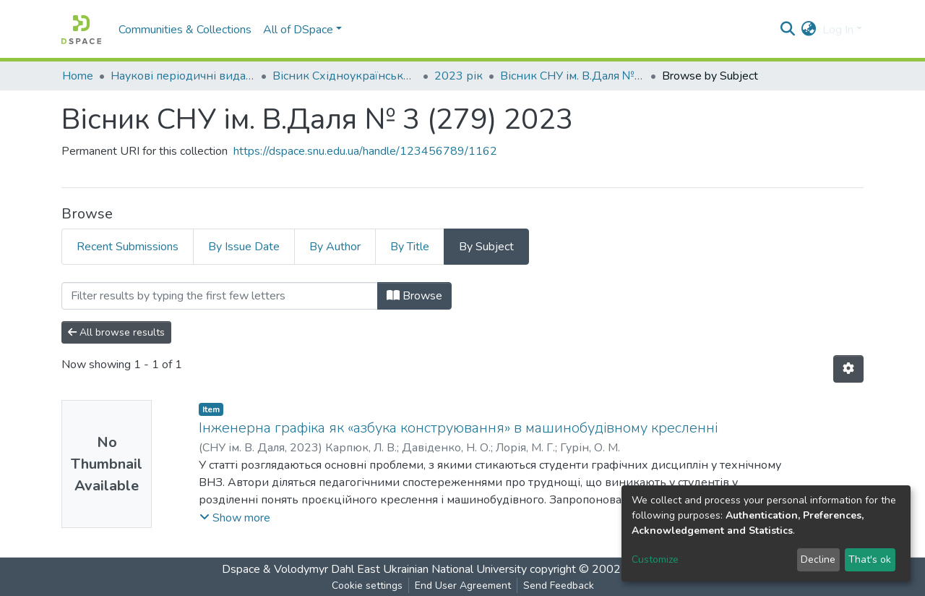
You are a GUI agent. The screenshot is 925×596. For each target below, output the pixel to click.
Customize (655, 559)
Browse (414, 296)
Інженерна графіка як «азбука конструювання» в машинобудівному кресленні (458, 428)
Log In (837, 30)
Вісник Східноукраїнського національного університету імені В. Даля (344, 76)
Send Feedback (558, 585)
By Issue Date (244, 247)
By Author (335, 247)
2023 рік (458, 76)
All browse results (116, 332)
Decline (818, 559)
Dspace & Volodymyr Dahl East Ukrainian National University (374, 569)
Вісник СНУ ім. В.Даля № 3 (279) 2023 (572, 76)
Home (77, 76)
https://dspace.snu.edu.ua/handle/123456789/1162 (365, 151)
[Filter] (219, 296)
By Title (409, 247)
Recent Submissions (127, 247)
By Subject (486, 247)
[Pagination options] (848, 369)
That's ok (869, 559)
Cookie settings (367, 585)
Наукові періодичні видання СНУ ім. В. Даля (183, 76)
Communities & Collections (185, 30)
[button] (809, 29)
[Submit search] (788, 29)
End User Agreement (463, 585)
